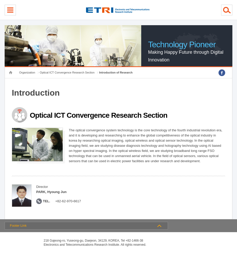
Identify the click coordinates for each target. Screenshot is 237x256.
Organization (27, 72)
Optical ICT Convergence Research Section (67, 72)
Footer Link (18, 225)
